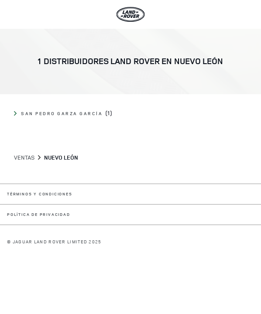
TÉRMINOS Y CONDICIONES (39, 194)
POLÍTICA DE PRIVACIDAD (38, 214)
